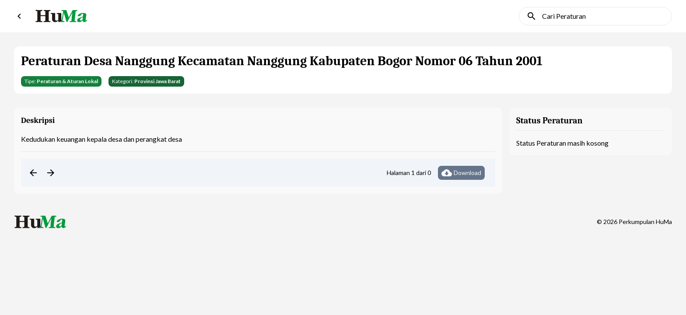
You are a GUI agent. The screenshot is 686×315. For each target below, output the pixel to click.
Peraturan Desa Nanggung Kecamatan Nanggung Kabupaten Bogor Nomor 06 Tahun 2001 (281, 61)
